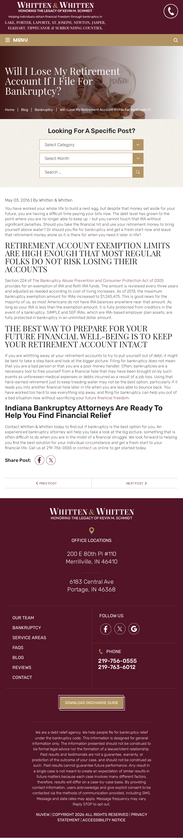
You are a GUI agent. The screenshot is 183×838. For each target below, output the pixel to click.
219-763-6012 (117, 667)
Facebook (105, 629)
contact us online (93, 447)
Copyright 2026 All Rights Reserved (90, 814)
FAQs (18, 647)
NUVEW (43, 814)
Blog (18, 657)
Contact (22, 677)
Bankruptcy (27, 627)
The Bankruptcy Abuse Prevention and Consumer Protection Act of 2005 (98, 280)
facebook (39, 460)
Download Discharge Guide (91, 702)
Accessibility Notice (104, 820)
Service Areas (29, 637)
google (134, 629)
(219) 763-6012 (170, 11)
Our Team (23, 617)
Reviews (21, 667)
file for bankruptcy (89, 229)
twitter (51, 460)
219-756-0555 (117, 661)
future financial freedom (107, 398)
